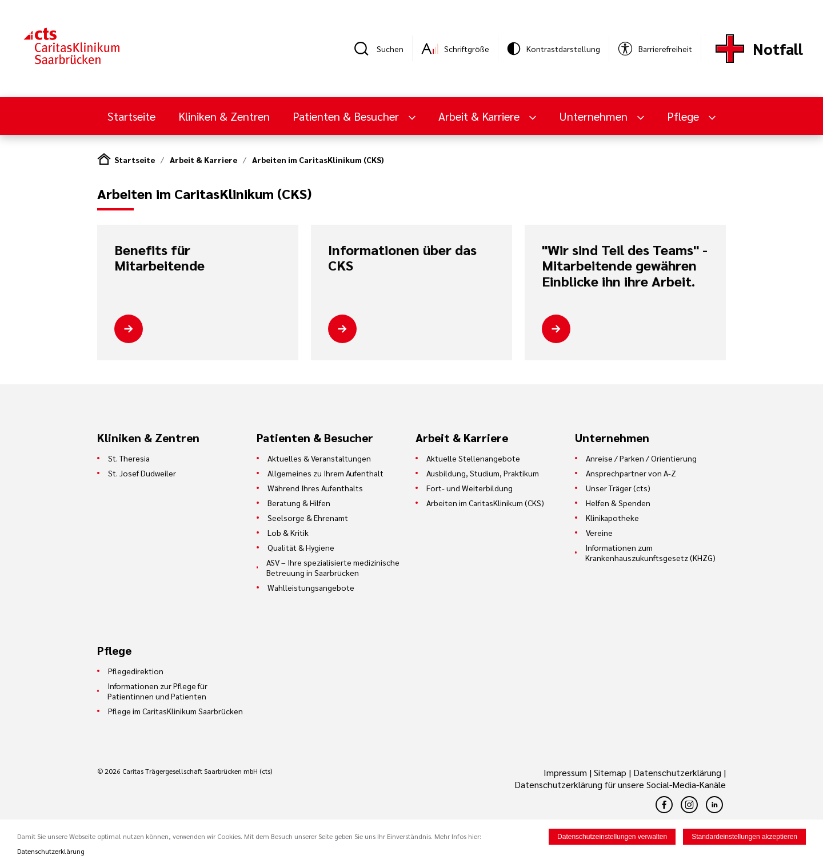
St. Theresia (129, 458)
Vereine (599, 532)
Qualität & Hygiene (300, 547)
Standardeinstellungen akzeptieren (744, 837)
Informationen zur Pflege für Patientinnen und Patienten (157, 691)
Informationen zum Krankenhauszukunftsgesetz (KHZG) (650, 552)
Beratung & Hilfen (298, 503)
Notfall (778, 48)
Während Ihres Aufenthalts (315, 488)
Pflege (684, 116)
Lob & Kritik (288, 532)
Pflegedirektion (135, 671)
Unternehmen (594, 116)
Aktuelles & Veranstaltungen (319, 458)
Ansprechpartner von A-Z (631, 473)
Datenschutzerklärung (677, 772)
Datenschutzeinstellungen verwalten (612, 837)
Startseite (131, 116)
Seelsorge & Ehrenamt (307, 517)
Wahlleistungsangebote (310, 587)
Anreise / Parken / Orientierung (641, 458)
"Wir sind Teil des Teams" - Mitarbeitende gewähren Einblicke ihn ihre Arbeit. (625, 265)
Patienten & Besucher (347, 116)
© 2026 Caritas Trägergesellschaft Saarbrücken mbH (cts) (184, 770)
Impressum (566, 772)
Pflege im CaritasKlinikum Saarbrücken (175, 711)
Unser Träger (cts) (618, 488)
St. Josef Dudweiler (142, 473)
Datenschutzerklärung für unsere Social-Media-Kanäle (620, 784)
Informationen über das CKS (402, 257)
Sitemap (610, 772)
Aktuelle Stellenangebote (473, 458)
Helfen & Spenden (618, 503)
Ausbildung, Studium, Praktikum (482, 473)
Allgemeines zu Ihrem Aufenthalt (325, 473)
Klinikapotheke (612, 517)
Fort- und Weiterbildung (469, 488)
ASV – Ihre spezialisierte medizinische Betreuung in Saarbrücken (332, 567)
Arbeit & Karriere (480, 116)
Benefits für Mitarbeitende (159, 257)
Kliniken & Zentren (224, 116)
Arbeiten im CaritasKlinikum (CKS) (318, 159)
